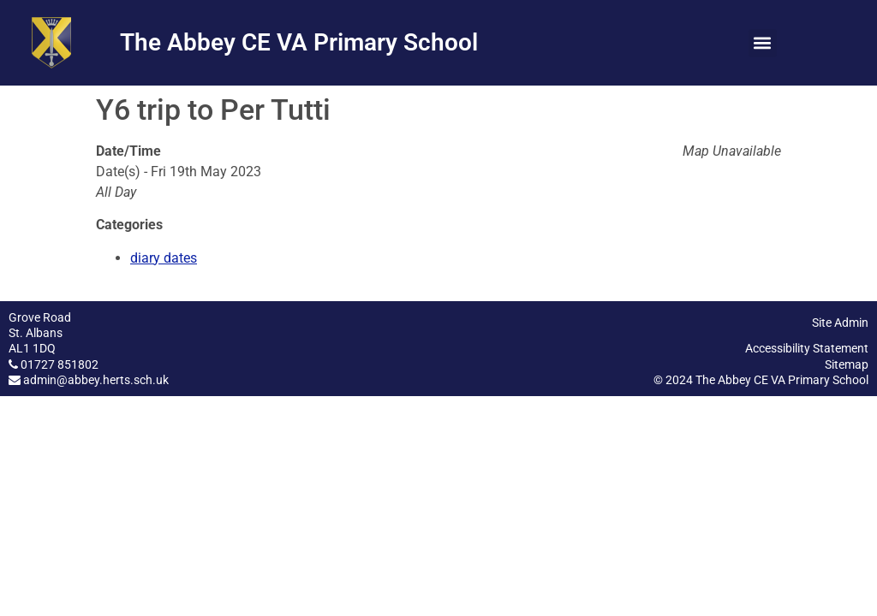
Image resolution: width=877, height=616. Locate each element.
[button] (763, 43)
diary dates (163, 258)
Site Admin (840, 322)
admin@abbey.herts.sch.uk (96, 380)
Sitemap (846, 364)
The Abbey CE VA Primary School (299, 42)
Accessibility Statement (806, 348)
